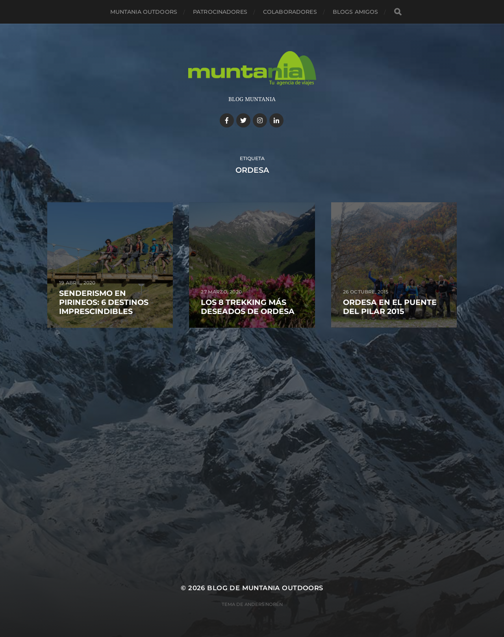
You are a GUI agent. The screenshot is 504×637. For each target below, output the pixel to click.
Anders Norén (264, 604)
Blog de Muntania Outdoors (265, 588)
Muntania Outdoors (143, 11)
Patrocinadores (220, 11)
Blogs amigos (355, 11)
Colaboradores (290, 11)
